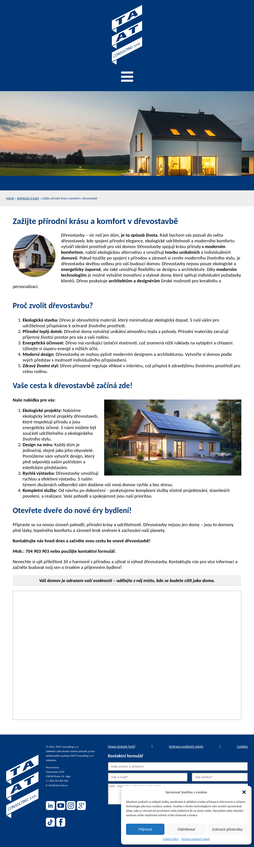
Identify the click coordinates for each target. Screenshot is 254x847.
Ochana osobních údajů (195, 839)
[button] (244, 792)
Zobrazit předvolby (227, 829)
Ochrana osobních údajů (186, 746)
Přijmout (145, 829)
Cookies (242, 746)
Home (10, 198)
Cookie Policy (171, 839)
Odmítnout (186, 829)
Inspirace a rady (28, 198)
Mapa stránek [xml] (121, 746)
